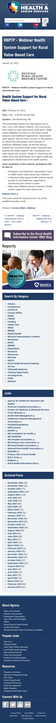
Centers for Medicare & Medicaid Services (28, 410)
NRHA (11, 342)
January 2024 (14, 551)
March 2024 (13, 545)
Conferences (14, 307)
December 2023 (15, 554)
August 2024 (14, 530)
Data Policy (14, 716)
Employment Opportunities (14, 617)
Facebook (7, 25)
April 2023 (13, 578)
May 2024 (12, 539)
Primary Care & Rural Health (22, 454)
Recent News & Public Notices (16, 625)
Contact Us (41, 713)
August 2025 (14, 495)
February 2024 (15, 548)
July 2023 (12, 569)
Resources (13, 354)
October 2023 (14, 560)
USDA (11, 378)
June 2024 (13, 536)
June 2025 (13, 501)
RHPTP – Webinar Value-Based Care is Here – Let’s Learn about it (14, 220)
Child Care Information (13, 655)
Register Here (10, 194)
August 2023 (14, 566)
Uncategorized (15, 375)
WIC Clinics (8, 678)
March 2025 (13, 509)
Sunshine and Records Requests (17, 660)
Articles (11, 304)
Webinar (31, 208)
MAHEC (12, 430)
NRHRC (11, 345)
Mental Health (14, 333)
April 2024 (13, 542)
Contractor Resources (12, 683)
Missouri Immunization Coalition (24, 336)
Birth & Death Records (13, 652)
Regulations (14, 348)
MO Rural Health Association (23, 445)
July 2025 (12, 498)
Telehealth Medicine (17, 369)
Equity (11, 316)
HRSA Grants (14, 427)
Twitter (20, 25)
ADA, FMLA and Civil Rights (15, 619)
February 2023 (15, 584)
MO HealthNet (14, 436)
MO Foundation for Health (22, 433)
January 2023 (14, 587)
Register (13, 460)
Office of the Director (12, 611)
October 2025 (14, 489)
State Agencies (26, 716)
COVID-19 (12, 310)
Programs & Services (12, 672)
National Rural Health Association (25, 448)
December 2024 (15, 518)
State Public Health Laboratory (16, 647)
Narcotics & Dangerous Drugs (15, 675)
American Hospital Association (24, 407)
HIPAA (6, 622)
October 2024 (14, 524)
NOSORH (13, 451)
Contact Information (11, 627)
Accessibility (29, 713)
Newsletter (13, 339)
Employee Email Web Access (15, 691)
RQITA (11, 360)
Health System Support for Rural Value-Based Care (24, 98)
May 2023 (12, 575)
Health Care (13, 325)
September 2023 (16, 563)
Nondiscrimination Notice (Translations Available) (23, 630)
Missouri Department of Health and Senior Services (28, 8)
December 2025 (15, 483)
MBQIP (11, 330)
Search (38, 20)
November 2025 (15, 486)
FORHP (11, 319)
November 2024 (15, 521)
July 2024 (12, 533)
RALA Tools (15, 457)
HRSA (11, 328)
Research (12, 351)
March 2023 (13, 581)
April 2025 (13, 506)
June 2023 (13, 572)
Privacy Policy (16, 713)
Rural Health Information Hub (23, 463)
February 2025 (15, 512)
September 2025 (16, 492)
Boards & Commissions (13, 614)
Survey (11, 366)
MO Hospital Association (21, 439)
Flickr (44, 25)
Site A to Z (8, 642)
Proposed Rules (10, 644)
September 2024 (16, 527)
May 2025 (12, 503)
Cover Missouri (16, 413)
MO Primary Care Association (23, 442)
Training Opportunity (18, 372)
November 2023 (15, 557)
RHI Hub (12, 357)
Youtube (35, 25)
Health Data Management (21, 416)
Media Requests (10, 688)
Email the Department (12, 686)
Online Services (40, 716)
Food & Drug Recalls (12, 680)
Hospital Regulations (18, 424)
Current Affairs (18, 208)
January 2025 (14, 515)
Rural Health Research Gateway (23, 363)
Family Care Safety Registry (15, 658)
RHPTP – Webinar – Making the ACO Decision (42, 219)
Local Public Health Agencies (15, 650)
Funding (12, 322)
